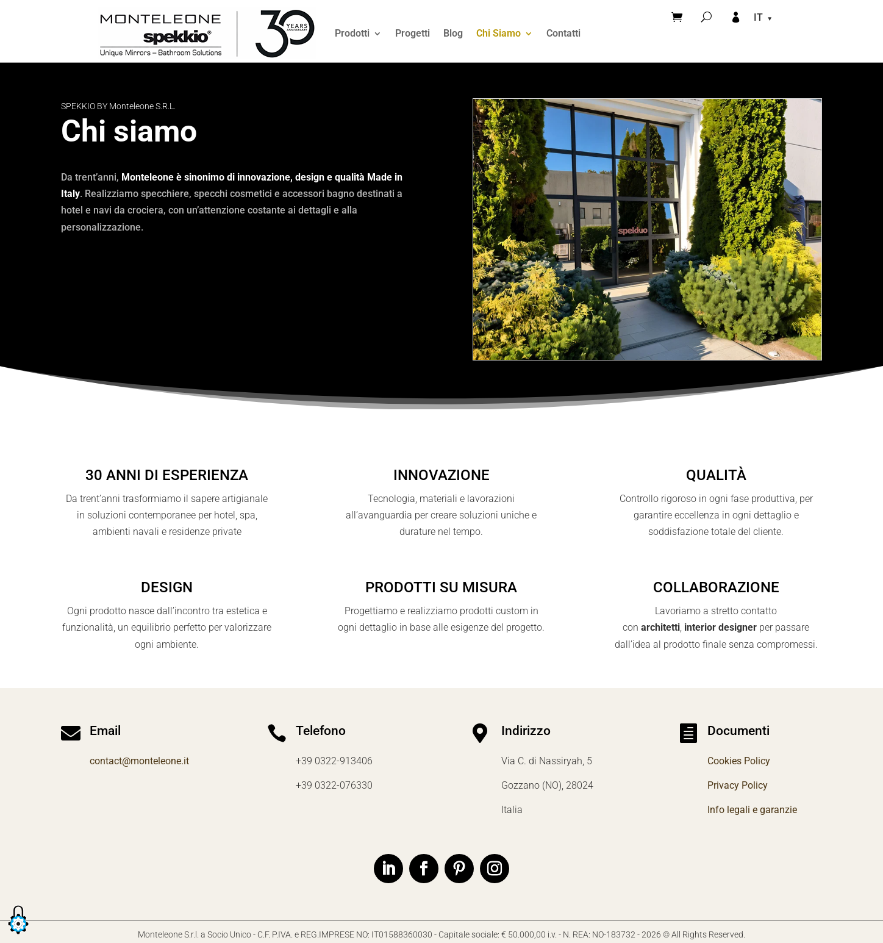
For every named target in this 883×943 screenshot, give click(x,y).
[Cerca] (706, 17)
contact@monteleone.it (139, 761)
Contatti (563, 33)
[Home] (207, 33)
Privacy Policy (737, 785)
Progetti (412, 33)
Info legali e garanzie (752, 810)
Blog (453, 33)
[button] (18, 935)
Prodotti (352, 33)
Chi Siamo (498, 33)
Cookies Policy (738, 761)
